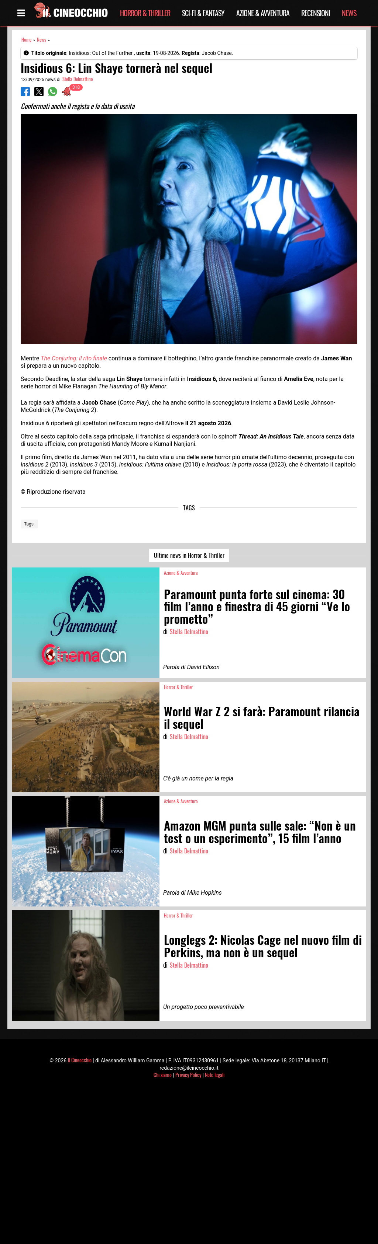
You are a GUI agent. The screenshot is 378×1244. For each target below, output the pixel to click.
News (349, 12)
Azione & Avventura (262, 12)
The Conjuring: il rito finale (74, 358)
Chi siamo (163, 1075)
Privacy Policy (188, 1075)
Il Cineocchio (80, 1060)
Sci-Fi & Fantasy (203, 12)
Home (26, 39)
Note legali (214, 1075)
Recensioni (315, 12)
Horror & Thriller (145, 12)
